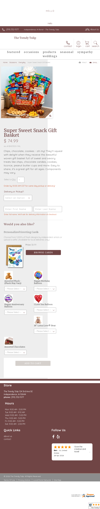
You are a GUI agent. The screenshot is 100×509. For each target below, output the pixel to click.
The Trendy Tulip (25, 37)
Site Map (57, 419)
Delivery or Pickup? (61, 136)
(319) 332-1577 (12, 29)
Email (93, 62)
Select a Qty (57, 121)
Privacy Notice (24, 419)
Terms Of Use (9, 419)
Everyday (22, 62)
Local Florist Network (42, 419)
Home (5, 62)
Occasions (13, 62)
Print (83, 62)
